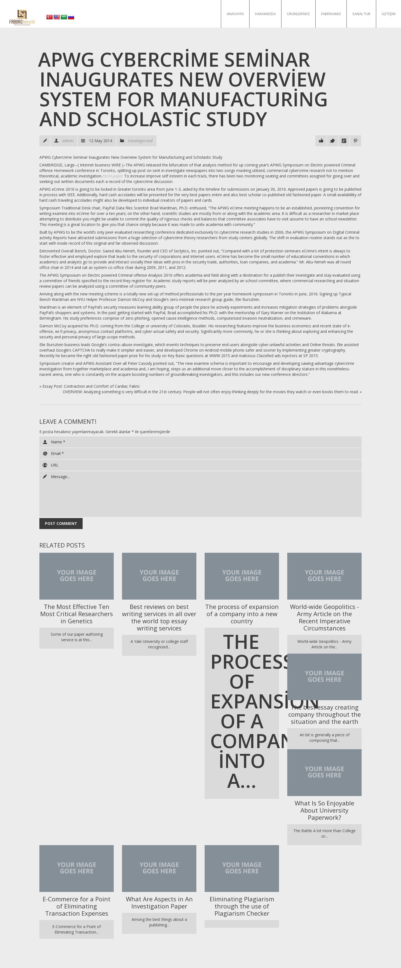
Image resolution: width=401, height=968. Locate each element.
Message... (200, 494)
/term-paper (112, 176)
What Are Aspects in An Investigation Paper (159, 902)
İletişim (388, 13)
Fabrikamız (331, 13)
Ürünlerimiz (298, 13)
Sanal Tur (361, 13)
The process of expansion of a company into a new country (242, 613)
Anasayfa (235, 13)
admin (67, 140)
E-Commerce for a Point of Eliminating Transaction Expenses (76, 906)
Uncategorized (140, 140)
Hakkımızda (265, 13)
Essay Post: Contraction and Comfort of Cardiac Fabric (91, 386)
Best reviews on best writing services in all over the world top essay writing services (159, 617)
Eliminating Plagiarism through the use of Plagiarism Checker (242, 906)
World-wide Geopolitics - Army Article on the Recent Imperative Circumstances (324, 617)
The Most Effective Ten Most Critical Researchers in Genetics (76, 613)
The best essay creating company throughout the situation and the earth (324, 714)
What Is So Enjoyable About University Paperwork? (324, 810)
